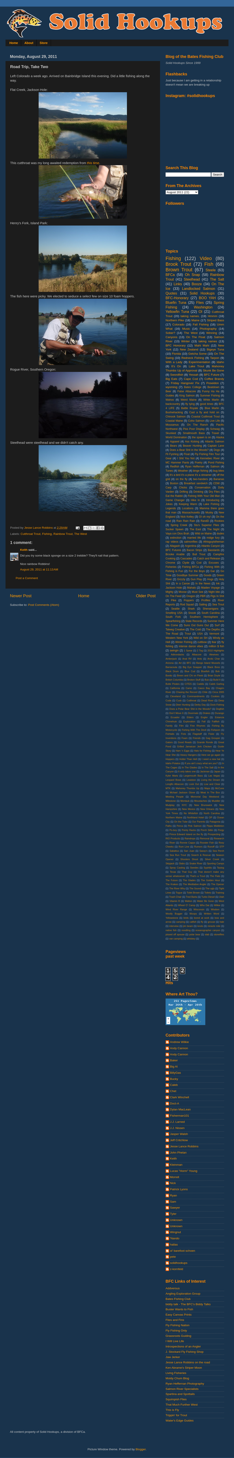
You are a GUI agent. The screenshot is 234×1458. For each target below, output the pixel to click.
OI (200, 312)
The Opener (217, 884)
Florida (176, 353)
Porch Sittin (207, 830)
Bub (207, 679)
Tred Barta (191, 896)
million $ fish (216, 646)
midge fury (213, 537)
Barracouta (171, 667)
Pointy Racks (189, 830)
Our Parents (198, 821)
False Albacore (186, 391)
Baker (174, 1060)
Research (219, 838)
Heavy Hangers (188, 755)
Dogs (217, 450)
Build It (217, 679)
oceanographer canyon (207, 930)
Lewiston (191, 780)
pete (173, 1256)
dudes (220, 533)
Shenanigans (210, 608)
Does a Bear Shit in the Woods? (189, 450)
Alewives (214, 654)
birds (186, 918)
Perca (180, 826)
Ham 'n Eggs (183, 750)
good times (206, 404)
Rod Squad (187, 604)
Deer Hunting (183, 704)
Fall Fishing (201, 324)
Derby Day (200, 704)
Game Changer (175, 500)
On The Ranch (197, 424)
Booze (197, 284)
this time (93, 163)
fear (214, 642)
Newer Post (21, 595)
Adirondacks (177, 654)
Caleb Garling (216, 684)
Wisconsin (199, 909)
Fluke (211, 734)
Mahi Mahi (201, 345)
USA (200, 633)
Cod (198, 562)
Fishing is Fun (174, 571)
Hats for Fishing (202, 750)
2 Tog (200, 650)
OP (210, 817)
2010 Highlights (216, 650)
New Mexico (188, 809)
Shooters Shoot (189, 859)
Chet (173, 1091)
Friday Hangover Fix (185, 383)
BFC (189, 663)
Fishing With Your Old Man (204, 495)
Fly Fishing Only (176, 1330)
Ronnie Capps (187, 842)
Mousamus (172, 424)
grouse (211, 921)
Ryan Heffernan (194, 466)
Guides (170, 395)
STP (221, 846)
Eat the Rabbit (174, 495)
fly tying (190, 404)
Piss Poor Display (194, 429)
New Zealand (189, 349)
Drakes (206, 713)
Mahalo (191, 587)
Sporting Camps (215, 863)
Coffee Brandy (214, 379)
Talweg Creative (175, 629)
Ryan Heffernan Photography (185, 1383)
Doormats (193, 713)
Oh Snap (192, 275)
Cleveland (175, 696)
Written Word (211, 913)
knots (200, 926)
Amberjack (171, 658)
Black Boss (214, 667)
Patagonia (215, 821)
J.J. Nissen (177, 1128)
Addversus (173, 1288)
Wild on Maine (203, 533)
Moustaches (200, 801)
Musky (209, 512)
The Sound (195, 888)
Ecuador (175, 717)
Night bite (214, 591)
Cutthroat (191, 700)
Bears (173, 445)
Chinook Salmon (176, 416)
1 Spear (188, 650)
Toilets (207, 892)
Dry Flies (214, 491)
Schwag (215, 429)
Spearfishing (173, 621)
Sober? (170, 333)
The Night (213, 529)
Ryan (173, 1195)
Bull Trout (198, 554)
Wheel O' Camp (186, 905)
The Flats (215, 876)
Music (186, 328)
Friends (197, 738)
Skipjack (170, 863)
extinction (175, 537)
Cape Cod (191, 379)
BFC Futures (173, 550)
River (172, 842)
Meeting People (175, 796)
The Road (172, 633)
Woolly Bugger (174, 913)
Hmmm (212, 316)
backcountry (173, 404)
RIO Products (173, 838)
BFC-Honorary (177, 298)
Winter (185, 341)
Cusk (179, 700)
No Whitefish (191, 813)
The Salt (217, 279)
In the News (202, 583)
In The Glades (189, 767)
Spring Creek (179, 525)
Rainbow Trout (63, 534)
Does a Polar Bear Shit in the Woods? (190, 709)
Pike (173, 600)
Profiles (205, 600)
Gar (212, 571)
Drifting (183, 491)
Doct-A (174, 1103)
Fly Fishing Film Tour (207, 454)
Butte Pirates (173, 684)
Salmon (214, 466)
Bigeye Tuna (215, 349)
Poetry (198, 462)
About (28, 43)
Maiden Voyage (210, 587)
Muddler (216, 801)
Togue (179, 892)
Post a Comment (27, 578)
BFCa (170, 275)
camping (180, 921)
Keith (24, 549)
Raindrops (190, 838)
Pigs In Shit (217, 596)
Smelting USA (174, 612)
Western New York (177, 637)
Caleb (174, 1085)
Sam (173, 1201)
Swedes (194, 867)
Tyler (173, 1213)
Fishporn (215, 730)
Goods (207, 575)
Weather (183, 470)
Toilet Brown (193, 892)
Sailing (203, 604)
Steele (211, 270)
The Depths (213, 629)
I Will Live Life (175, 1341)
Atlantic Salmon (214, 441)
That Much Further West (182, 1404)
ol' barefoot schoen (182, 1250)
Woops (193, 913)
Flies (200, 302)
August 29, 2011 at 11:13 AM (39, 569)
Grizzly (181, 579)
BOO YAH (207, 298)
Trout (188, 633)
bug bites (218, 470)
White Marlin (211, 399)
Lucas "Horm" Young (183, 1171)
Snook (192, 612)
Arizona (170, 663)
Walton (188, 901)
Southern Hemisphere (204, 616)
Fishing (47, 534)
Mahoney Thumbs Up (187, 788)
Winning (211, 333)
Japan (217, 771)
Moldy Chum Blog (177, 1378)
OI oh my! (205, 516)
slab (207, 934)
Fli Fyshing (172, 454)
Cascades (186, 558)
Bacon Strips (194, 550)
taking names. (190, 316)
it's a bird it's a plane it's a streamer (191, 474)
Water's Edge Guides (180, 1420)
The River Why (177, 888)
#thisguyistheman (213, 541)
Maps (207, 788)
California (175, 688)
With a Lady (174, 362)
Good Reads (185, 742)
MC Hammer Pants (177, 462)
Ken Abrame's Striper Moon (184, 1367)
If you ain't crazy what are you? (201, 763)
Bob (217, 671)
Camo (189, 688)
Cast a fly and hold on (204, 412)
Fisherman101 (179, 1115)
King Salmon (187, 395)
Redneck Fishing (192, 358)
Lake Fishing (211, 504)
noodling (186, 930)
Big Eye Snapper (192, 667)
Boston (174, 483)
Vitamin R (175, 901)
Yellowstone (172, 918)
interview (174, 926)
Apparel (174, 441)
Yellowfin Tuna (177, 312)
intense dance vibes (191, 646)
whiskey (191, 938)
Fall (204, 721)
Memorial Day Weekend (205, 796)
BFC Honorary (176, 345)
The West (80, 534)
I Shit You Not (185, 458)
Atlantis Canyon (210, 545)
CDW (216, 483)
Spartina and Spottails (180, 1394)
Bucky (174, 1079)
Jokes (169, 504)
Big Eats (171, 379)
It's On (176, 366)
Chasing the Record (187, 692)
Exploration (189, 721)
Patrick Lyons (179, 1189)
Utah (221, 896)
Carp (168, 487)
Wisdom (215, 909)
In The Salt (207, 767)
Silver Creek (212, 859)
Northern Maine (174, 817)
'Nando (174, 1238)
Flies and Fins (175, 1320)
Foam (184, 738)
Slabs (182, 863)
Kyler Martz (172, 775)
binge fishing (200, 470)
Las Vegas (214, 775)
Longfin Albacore (175, 784)
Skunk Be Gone (213, 370)
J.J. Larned (177, 1121)
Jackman (204, 771)
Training (219, 892)
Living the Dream (210, 780)
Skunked (171, 433)
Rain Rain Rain (185, 520)
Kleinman (176, 1164)
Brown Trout (179, 269)
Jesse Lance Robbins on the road (188, 1362)
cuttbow (202, 642)
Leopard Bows (173, 780)
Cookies (215, 696)
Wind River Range (176, 909)
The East (195, 529)
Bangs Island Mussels (208, 663)
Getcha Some (197, 353)
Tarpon (214, 358)
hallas (174, 1244)
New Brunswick (203, 805)
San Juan (189, 851)
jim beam (188, 926)
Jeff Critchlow (179, 1140)
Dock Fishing (217, 704)
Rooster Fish (207, 842)
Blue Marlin (212, 408)
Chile (205, 692)
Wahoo (170, 399)
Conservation (203, 487)
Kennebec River (210, 458)
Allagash (175, 545)
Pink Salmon (195, 826)
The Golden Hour (210, 880)
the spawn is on (201, 437)
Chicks (183, 487)
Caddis (200, 684)
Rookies (219, 520)
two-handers (200, 479)
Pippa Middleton (215, 826)
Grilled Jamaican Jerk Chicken (194, 746)
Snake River (195, 863)
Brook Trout (178, 264)
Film (181, 725)
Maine (195, 320)
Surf (217, 625)
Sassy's (203, 851)
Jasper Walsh (179, 1134)
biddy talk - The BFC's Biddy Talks (188, 1304)
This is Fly (172, 1410)
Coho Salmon (196, 420)
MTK (168, 788)
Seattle (175, 608)
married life (194, 537)
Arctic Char (214, 658)
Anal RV (187, 658)
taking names (207, 341)
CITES (188, 684)
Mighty (170, 591)
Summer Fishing (210, 395)
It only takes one (187, 771)
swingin (174, 650)
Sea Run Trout (178, 855)
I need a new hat (211, 759)
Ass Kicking (192, 441)
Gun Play (196, 579)
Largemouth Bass (193, 775)
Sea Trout (218, 604)
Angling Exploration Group (183, 1293)
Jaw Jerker (173, 1357)
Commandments (195, 696)
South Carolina (211, 612)
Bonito (169, 675)
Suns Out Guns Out (196, 625)
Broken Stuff (193, 679)
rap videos (172, 541)
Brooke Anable (175, 554)
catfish (193, 921)
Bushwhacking (174, 412)
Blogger (141, 1449)
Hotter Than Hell (188, 759)
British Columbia (174, 679)
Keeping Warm (188, 504)
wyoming (171, 387)
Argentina (190, 545)
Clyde (185, 562)
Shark (191, 608)
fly (202, 921)
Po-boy (173, 830)
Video (206, 258)
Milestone (171, 801)
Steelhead (192, 279)
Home (13, 43)
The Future (172, 880)
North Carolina (212, 813)
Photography (208, 328)
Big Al (174, 1066)
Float (187, 454)
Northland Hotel (195, 817)
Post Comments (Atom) (43, 605)
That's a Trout (197, 876)
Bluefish (205, 671)
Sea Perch (218, 851)
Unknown (176, 1220)
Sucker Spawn (174, 529)
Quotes (171, 293)
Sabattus (174, 851)
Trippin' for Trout (176, 1415)
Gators (169, 742)
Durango (219, 713)
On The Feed (173, 596)
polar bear (194, 934)
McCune (219, 788)
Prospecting (214, 834)
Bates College (192, 387)
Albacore (197, 654)
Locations (187, 508)
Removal (204, 838)
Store (44, 43)
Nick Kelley (187, 516)
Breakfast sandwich (196, 483)
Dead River (207, 700)
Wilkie (217, 905)
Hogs (210, 579)
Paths (169, 826)
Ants (199, 658)
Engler (204, 717)
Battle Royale (189, 408)
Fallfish (215, 721)
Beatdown (213, 387)
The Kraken (172, 884)
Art (180, 663)
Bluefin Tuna (176, 302)
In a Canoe (183, 583)
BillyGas (175, 1072)
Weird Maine (188, 399)
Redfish (174, 466)
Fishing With (212, 566)
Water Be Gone (205, 901)
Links (178, 284)
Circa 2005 (218, 692)
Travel (215, 433)
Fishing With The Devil (194, 730)
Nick (173, 1183)
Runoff (211, 846)
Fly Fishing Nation (177, 1325)
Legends (171, 508)
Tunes (169, 470)
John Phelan (178, 1152)
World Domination (176, 437)
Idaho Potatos (173, 763)
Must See (197, 591)
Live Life (215, 420)
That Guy (187, 872)
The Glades (189, 880)
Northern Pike (175, 320)
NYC (184, 805)
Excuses (214, 562)
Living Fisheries (176, 1373)
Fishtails (170, 734)
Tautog (220, 867)
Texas (173, 872)
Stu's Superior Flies (206, 525)
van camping (176, 938)
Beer (168, 391)
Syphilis (208, 867)
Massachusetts (191, 512)
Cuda (168, 700)
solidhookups (178, 1263)
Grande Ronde (205, 742)
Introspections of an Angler (183, 1346)
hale (222, 921)
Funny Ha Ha (210, 391)
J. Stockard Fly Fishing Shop (185, 1351)
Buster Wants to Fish (179, 1309)
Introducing (212, 500)
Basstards (214, 550)
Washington (203, 307)
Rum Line (184, 846)
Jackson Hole (174, 587)
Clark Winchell (179, 1097)
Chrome (170, 562)
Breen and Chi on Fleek (190, 675)
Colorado (178, 324)
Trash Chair (175, 896)
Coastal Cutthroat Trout (205, 416)
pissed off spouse (175, 934)
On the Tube (181, 821)
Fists (183, 734)
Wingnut (175, 1232)
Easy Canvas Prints (179, 1314)
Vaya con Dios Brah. (178, 533)
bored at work (201, 918)
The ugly (210, 888)
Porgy (221, 830)
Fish (208, 264)
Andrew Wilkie (179, 1042)
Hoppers (170, 759)
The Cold (195, 629)
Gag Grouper (213, 738)
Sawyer (175, 1207)
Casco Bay (204, 688)
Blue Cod (190, 671)
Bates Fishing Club (178, 1299)
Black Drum (172, 671)
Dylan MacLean (180, 1109)
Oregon (190, 596)
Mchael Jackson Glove (182, 792)
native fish (171, 930)
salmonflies (191, 541)
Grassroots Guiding (178, 1335)
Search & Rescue (201, 855)
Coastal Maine (174, 420)
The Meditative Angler (194, 884)
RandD (205, 520)
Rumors (198, 846)
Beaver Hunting (192, 445)
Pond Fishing (216, 462)
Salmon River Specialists (182, 1389)
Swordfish (176, 374)
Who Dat (204, 905)
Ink (218, 583)
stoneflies (219, 934)
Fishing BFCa (190, 566)
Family (169, 725)
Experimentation (199, 362)
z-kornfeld (176, 1269)
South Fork (173, 616)
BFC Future (211, 374)
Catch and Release (208, 558)
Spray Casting (177, 867)
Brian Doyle (214, 675)
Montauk (184, 801)
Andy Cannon (179, 1048)
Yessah (193, 374)
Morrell (174, 1177)
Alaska (220, 437)
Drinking (198, 491)
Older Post (146, 595)
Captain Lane (216, 445)
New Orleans (207, 809)
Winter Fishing (183, 642)
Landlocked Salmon (198, 289)
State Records (193, 621)
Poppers (189, 600)
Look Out (194, 784)
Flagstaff (197, 734)
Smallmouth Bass (194, 433)
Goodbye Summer (187, 575)
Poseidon (212, 383)
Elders (190, 717)
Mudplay (170, 805)
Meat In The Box (210, 792)
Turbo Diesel (208, 896)
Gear (169, 458)
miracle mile (214, 926)
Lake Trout (196, 366)
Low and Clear (212, 784)
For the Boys (197, 571)
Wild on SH (200, 637)
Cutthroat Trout (30, 534)
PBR (203, 596)
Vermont (214, 633)
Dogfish (220, 709)
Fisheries (171, 566)
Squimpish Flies (176, 1399)
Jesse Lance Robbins (184, 1146)
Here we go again (210, 755)
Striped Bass (215, 320)
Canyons (171, 337)
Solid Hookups (202, 293)
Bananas (218, 479)
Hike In (195, 500)
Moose (183, 591)
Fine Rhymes (197, 725)
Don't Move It (176, 713)
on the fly (181, 479)
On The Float (195, 337)
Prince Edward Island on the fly (186, 834)
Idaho (220, 362)
